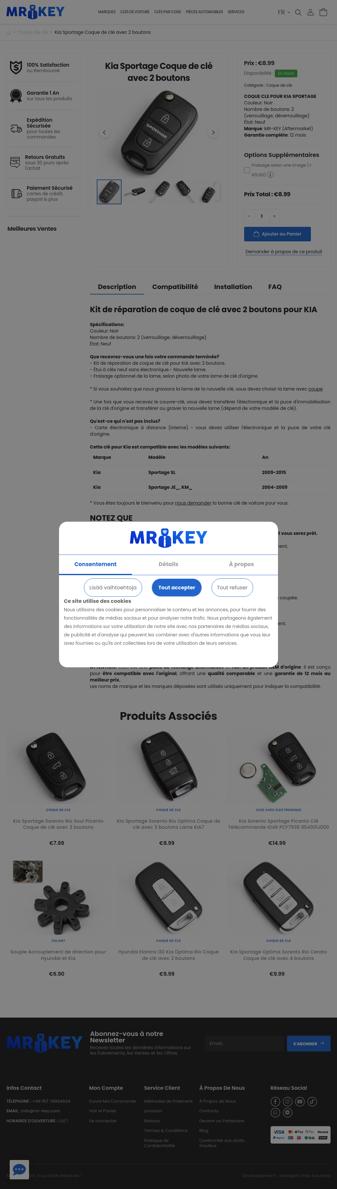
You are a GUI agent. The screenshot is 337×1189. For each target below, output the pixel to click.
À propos (241, 564)
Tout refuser (232, 587)
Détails (168, 564)
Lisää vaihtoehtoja (112, 587)
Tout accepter (176, 587)
